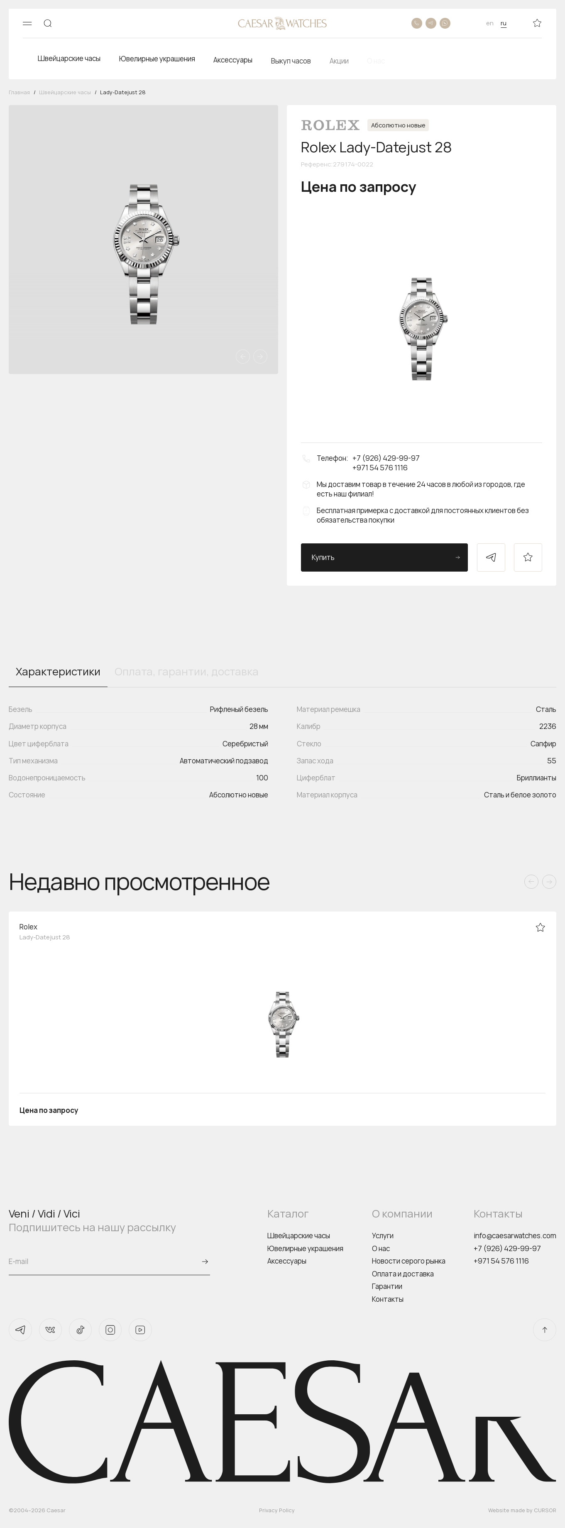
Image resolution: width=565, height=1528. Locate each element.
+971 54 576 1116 (501, 1261)
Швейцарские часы (298, 1235)
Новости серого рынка (408, 1261)
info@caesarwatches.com (515, 1235)
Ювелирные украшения (305, 1248)
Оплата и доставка (403, 1274)
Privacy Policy (277, 1510)
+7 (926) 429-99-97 (507, 1248)
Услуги (383, 1235)
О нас (381, 1248)
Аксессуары (286, 1261)
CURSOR (545, 1510)
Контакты (388, 1299)
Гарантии (387, 1286)
